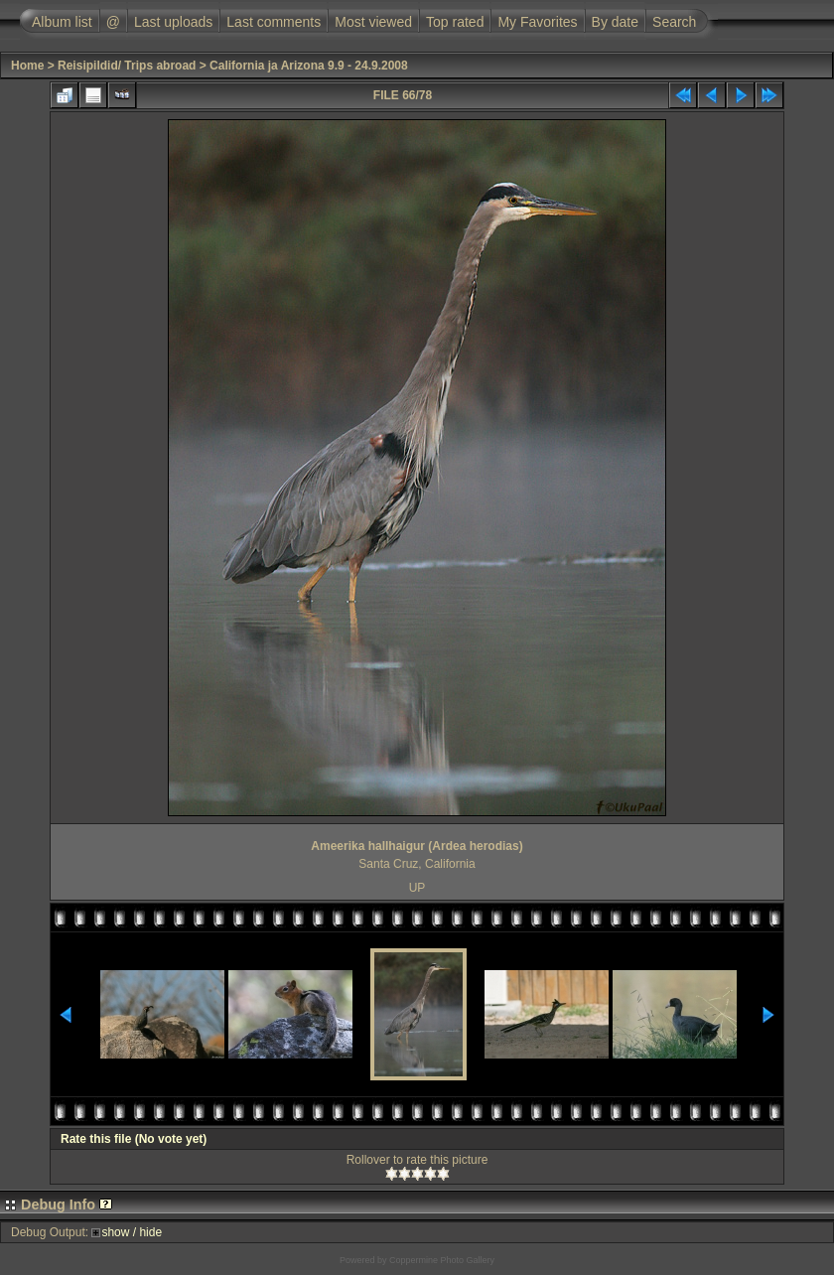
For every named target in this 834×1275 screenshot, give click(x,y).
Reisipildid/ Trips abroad (127, 65)
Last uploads (173, 22)
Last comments (273, 22)
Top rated (455, 22)
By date (615, 22)
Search (674, 22)
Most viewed (373, 22)
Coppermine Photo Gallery (441, 1260)
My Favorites (537, 22)
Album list (62, 22)
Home (27, 65)
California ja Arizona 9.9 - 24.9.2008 (308, 65)
